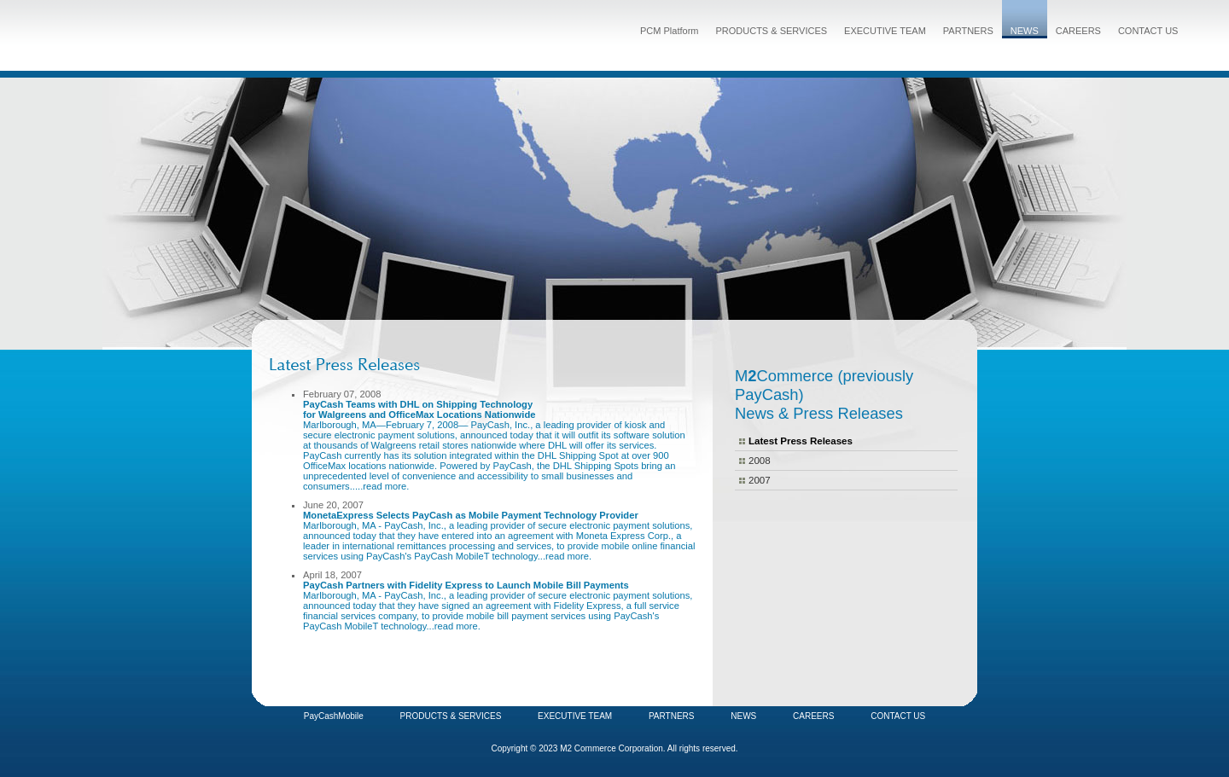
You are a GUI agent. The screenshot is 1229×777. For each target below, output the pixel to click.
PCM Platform (669, 31)
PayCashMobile (334, 716)
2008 (759, 460)
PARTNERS (968, 31)
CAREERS (1078, 31)
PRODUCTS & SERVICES (771, 31)
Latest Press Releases (800, 441)
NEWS (1025, 31)
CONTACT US (1148, 31)
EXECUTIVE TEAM (885, 31)
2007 (759, 480)
